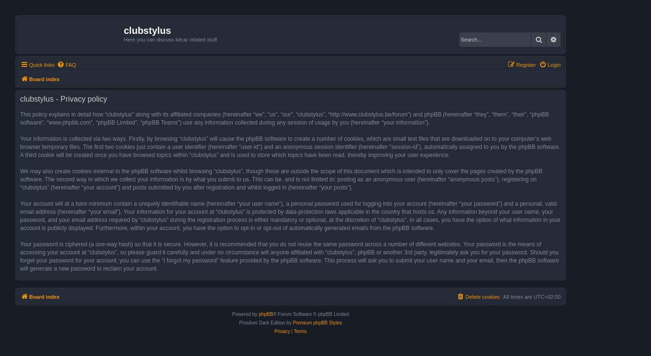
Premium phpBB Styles (317, 322)
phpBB (266, 314)
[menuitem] (66, 65)
